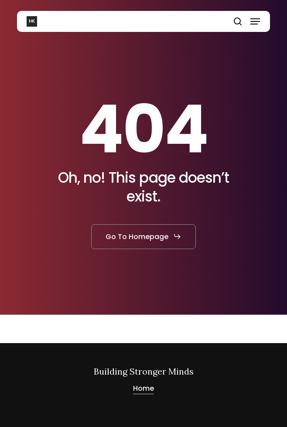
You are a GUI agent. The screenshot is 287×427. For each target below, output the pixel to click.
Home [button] (143, 388)
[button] (255, 21)
